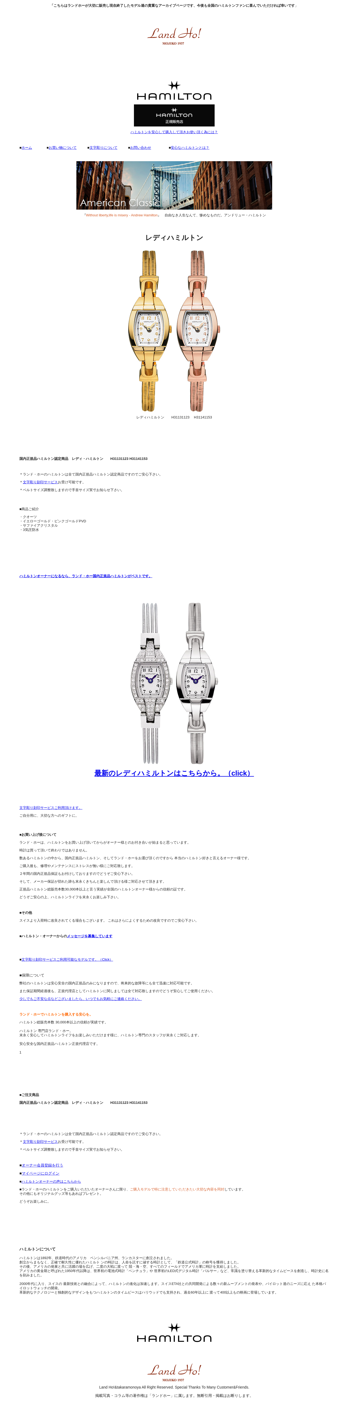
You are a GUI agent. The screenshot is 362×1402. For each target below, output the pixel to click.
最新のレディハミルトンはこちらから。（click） (174, 773)
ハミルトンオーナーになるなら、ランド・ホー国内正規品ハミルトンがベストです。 (85, 576)
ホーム (27, 148)
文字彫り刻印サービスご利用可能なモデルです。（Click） (67, 959)
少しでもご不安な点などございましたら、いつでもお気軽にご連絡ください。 (80, 999)
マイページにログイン (40, 1173)
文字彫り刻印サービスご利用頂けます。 (50, 808)
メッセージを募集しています (89, 936)
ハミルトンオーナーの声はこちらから (51, 1181)
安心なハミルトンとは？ (190, 148)
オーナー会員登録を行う (42, 1165)
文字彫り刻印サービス (40, 482)
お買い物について (63, 148)
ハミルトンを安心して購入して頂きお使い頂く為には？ (174, 132)
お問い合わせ (140, 148)
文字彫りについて (104, 148)
